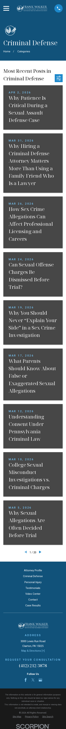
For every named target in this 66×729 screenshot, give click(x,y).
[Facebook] (25, 680)
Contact (33, 599)
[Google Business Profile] (40, 680)
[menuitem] (17, 717)
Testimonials (33, 588)
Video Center (32, 593)
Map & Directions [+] (33, 650)
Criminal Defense (33, 576)
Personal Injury (33, 582)
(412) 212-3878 (33, 665)
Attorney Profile (33, 570)
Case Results (33, 605)
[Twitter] (33, 680)
